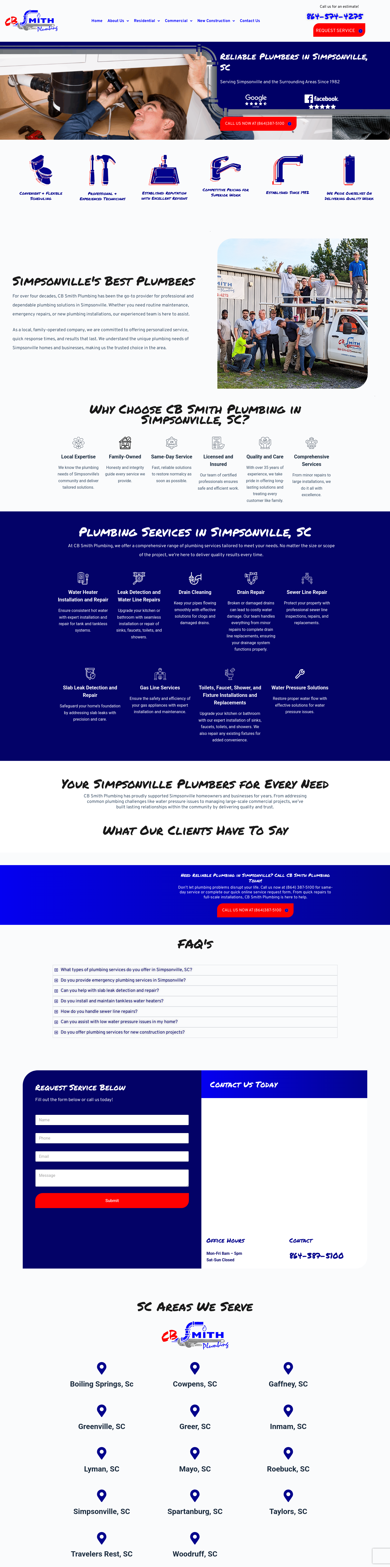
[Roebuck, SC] (288, 1453)
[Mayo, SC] (195, 1453)
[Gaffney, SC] (288, 1368)
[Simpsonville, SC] (101, 1496)
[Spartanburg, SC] (195, 1496)
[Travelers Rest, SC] (101, 1538)
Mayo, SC (195, 1469)
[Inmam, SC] (288, 1411)
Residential (147, 20)
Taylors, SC (288, 1511)
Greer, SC (195, 1426)
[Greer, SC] (195, 1411)
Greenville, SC (101, 1426)
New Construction (216, 20)
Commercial (178, 20)
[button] (118, 20)
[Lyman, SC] (101, 1453)
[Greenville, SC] (101, 1411)
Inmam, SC (288, 1426)
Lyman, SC (101, 1469)
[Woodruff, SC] (195, 1538)
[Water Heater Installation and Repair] (83, 578)
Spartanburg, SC (195, 1511)
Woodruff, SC (195, 1554)
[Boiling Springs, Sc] (101, 1368)
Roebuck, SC (288, 1469)
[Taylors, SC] (288, 1496)
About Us (118, 20)
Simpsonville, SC (101, 1511)
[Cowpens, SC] (195, 1368)
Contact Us (250, 20)
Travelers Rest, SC (102, 1554)
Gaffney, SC (288, 1384)
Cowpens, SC (195, 1384)
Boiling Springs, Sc (101, 1384)
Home (96, 20)
